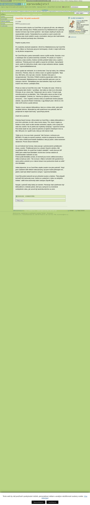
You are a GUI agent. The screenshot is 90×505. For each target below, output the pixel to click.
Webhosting (16, 213)
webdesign (24, 213)
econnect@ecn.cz (62, 214)
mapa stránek (81, 210)
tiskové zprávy (5, 21)
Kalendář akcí (55, 1)
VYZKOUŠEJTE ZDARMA (76, 33)
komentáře (4, 19)
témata (3, 23)
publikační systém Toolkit (38, 213)
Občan (80, 1)
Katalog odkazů (73, 1)
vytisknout (72, 37)
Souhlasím (52, 502)
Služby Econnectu (77, 18)
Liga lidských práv (25, 23)
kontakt (71, 210)
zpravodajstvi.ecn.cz (13, 14)
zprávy (3, 16)
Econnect (50, 213)
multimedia (4, 26)
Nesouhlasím (38, 502)
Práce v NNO (64, 1)
